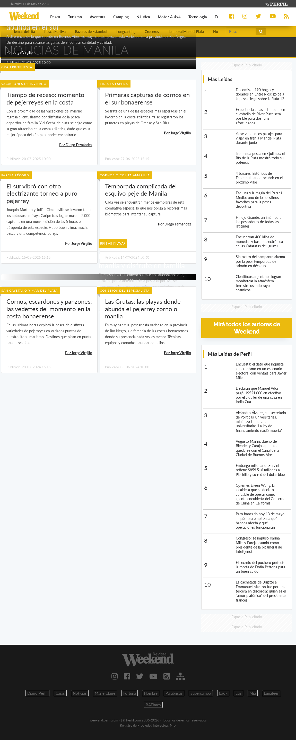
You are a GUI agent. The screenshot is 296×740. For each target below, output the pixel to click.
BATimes (153, 704)
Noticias (80, 693)
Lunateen (271, 693)
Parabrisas (174, 693)
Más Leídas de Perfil (230, 354)
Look (223, 693)
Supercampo (200, 693)
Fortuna (129, 693)
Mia (252, 693)
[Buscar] (241, 31)
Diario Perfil (37, 693)
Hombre (151, 693)
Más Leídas (220, 79)
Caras (60, 693)
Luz (238, 693)
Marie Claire (105, 693)
